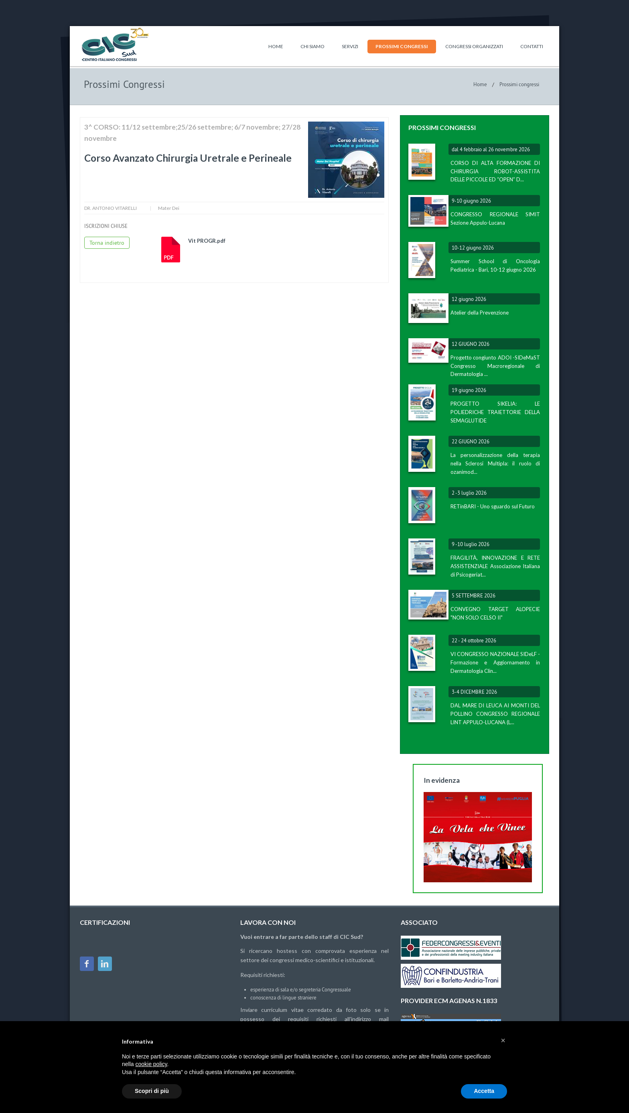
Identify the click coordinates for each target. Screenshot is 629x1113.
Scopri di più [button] (152, 1091)
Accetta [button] (484, 1091)
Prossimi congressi (401, 46)
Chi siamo (312, 46)
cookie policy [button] (151, 1064)
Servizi (350, 46)
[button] (503, 1040)
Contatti (531, 46)
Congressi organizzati (474, 46)
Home (275, 46)
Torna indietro (106, 242)
